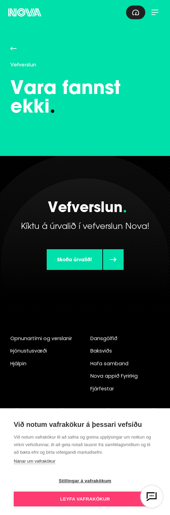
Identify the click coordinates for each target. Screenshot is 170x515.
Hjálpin (18, 363)
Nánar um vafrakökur (34, 461)
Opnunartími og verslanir (41, 338)
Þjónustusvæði (28, 350)
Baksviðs (101, 350)
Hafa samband (109, 363)
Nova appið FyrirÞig (114, 375)
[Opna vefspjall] (151, 496)
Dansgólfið (103, 338)
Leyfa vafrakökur (85, 499)
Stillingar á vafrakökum (85, 480)
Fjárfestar (102, 388)
